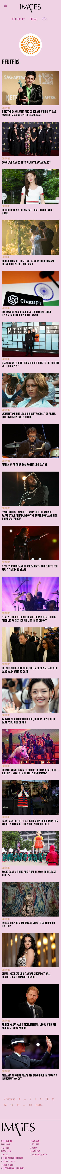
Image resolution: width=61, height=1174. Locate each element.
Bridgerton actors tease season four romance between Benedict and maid (29, 262)
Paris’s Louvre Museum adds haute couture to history (28, 924)
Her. (45, 19)
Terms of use (7, 1165)
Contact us (6, 1141)
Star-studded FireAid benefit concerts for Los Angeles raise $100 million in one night (29, 619)
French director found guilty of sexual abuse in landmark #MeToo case (30, 670)
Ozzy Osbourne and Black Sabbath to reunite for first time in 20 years (30, 568)
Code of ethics (8, 1161)
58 (30, 1104)
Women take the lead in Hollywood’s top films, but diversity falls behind (29, 415)
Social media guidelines (12, 1158)
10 (46, 1098)
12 (5, 1104)
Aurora (33, 1147)
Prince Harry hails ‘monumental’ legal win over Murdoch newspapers (29, 1026)
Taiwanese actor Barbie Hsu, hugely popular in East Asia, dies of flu (28, 720)
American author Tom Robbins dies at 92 (24, 465)
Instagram (6, 1151)
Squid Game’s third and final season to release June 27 (29, 873)
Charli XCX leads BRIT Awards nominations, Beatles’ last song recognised (26, 975)
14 (18, 1104)
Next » (39, 1104)
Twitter (5, 1147)
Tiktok (4, 1154)
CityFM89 (34, 1144)
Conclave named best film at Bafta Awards (26, 163)
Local (33, 19)
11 (53, 1098)
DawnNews (35, 1151)
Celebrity (18, 19)
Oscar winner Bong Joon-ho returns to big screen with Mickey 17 (30, 364)
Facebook (5, 1144)
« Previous (9, 1098)
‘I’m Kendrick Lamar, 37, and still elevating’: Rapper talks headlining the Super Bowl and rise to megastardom (30, 515)
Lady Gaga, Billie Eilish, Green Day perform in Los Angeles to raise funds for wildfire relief (30, 822)
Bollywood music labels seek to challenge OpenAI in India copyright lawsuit (26, 313)
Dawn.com (35, 1141)
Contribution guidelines (12, 1168)
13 (11, 1104)
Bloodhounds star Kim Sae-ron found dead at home (28, 211)
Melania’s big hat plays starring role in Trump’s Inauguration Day (29, 1077)
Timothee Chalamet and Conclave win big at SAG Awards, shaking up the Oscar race (29, 113)
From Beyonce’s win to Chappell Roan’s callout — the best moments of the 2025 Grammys (30, 771)
